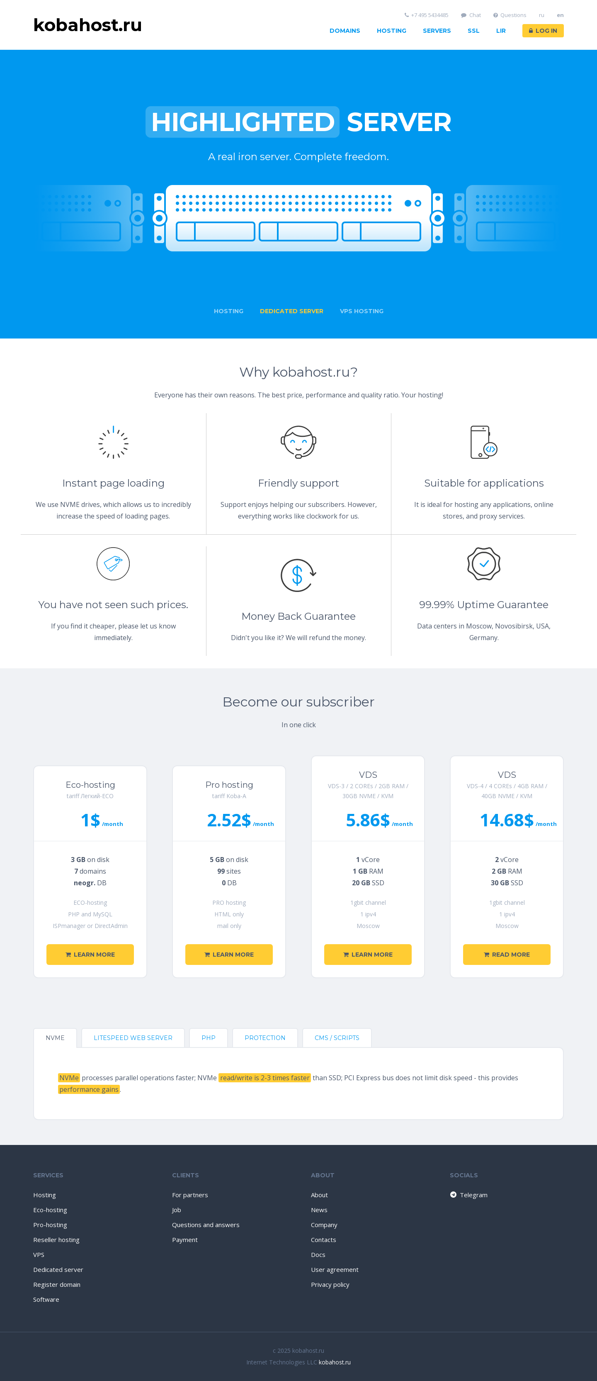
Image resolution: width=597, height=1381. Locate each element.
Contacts (323, 1239)
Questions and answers (206, 1224)
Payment (185, 1239)
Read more (507, 954)
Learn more (90, 954)
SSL (474, 30)
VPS (38, 1254)
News (319, 1210)
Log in (543, 30)
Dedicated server (58, 1269)
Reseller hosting (56, 1239)
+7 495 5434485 (427, 15)
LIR (501, 30)
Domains (345, 30)
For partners (190, 1195)
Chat (471, 15)
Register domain (56, 1284)
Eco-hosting (50, 1210)
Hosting (391, 30)
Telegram (468, 1195)
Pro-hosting (50, 1224)
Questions (510, 15)
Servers (437, 30)
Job (176, 1210)
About (319, 1195)
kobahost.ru (335, 1362)
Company (324, 1224)
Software (46, 1299)
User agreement (335, 1269)
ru (541, 15)
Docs (318, 1254)
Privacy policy (330, 1284)
